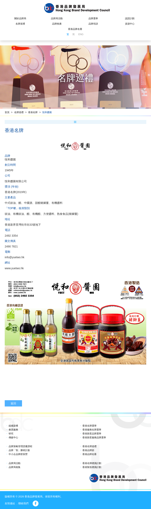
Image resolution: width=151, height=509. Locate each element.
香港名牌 (33, 112)
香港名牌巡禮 (89, 446)
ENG (80, 34)
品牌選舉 (93, 18)
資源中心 (129, 23)
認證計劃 (129, 18)
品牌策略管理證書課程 (20, 446)
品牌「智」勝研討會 (19, 450)
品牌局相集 (14, 467)
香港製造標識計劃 (91, 467)
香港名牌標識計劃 (91, 463)
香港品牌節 (88, 450)
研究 (11, 433)
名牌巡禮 (20, 23)
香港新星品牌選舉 (91, 433)
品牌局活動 (57, 18)
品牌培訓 (93, 23)
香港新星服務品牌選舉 (94, 437)
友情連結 (10, 503)
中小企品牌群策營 (18, 454)
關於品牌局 (20, 18)
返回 (13, 403)
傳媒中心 (13, 437)
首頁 (7, 112)
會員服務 (13, 429)
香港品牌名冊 (75, 29)
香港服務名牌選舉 (91, 429)
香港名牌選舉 (89, 425)
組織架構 (13, 425)
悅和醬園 (47, 112)
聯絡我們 (23, 503)
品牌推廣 (57, 23)
